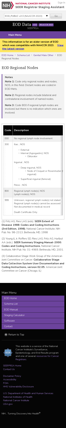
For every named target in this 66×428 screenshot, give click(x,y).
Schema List (23, 55)
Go (56, 16)
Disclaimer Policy (12, 376)
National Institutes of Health (17, 397)
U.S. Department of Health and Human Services (28, 393)
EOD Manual (11, 309)
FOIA (5, 383)
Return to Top (16, 334)
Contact (8, 326)
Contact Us (9, 369)
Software (9, 320)
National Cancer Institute (16, 400)
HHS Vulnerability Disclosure (18, 386)
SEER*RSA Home (12, 365)
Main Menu (15, 35)
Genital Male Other (43, 55)
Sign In (61, 2)
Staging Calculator (14, 315)
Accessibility (9, 379)
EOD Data (33, 24)
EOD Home (7, 55)
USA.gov (8, 404)
